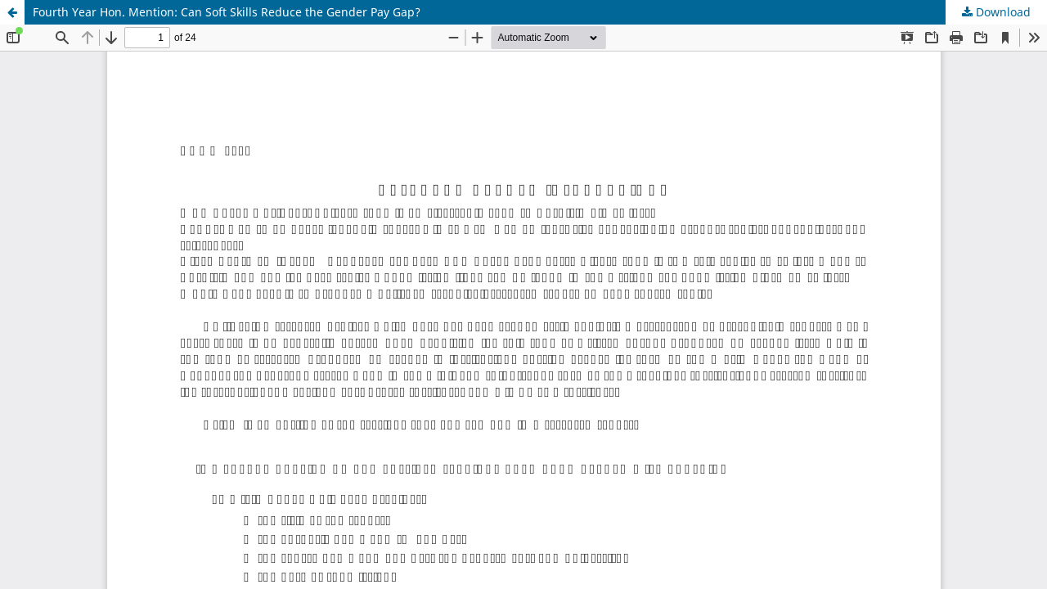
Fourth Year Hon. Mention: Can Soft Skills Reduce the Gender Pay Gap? (226, 12)
